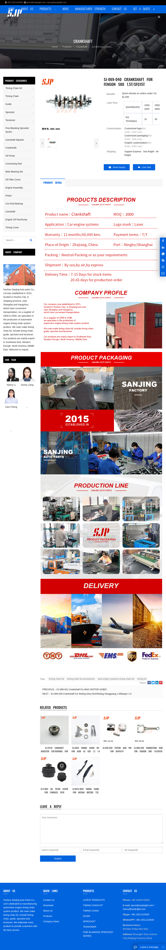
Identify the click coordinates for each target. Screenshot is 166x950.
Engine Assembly (14, 187)
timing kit (141, 678)
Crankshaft (10, 147)
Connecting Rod (13, 163)
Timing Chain (12, 96)
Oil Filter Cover (12, 179)
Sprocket (9, 112)
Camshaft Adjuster (14, 139)
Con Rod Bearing (14, 203)
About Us (48, 910)
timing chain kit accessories (81, 678)
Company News (51, 920)
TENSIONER (89, 926)
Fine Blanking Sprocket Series (17, 130)
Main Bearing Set (14, 171)
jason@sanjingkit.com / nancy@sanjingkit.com (46, 2)
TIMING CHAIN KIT (93, 904)
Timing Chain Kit (13, 88)
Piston (8, 195)
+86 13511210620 (15, 2)
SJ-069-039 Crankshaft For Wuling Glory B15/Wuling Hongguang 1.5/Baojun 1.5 (91, 693)
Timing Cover (12, 227)
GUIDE (86, 915)
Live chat (144, 167)
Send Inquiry (117, 167)
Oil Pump (10, 155)
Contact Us (48, 899)
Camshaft (10, 211)
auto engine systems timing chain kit (116, 678)
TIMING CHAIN (91, 910)
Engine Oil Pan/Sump (16, 219)
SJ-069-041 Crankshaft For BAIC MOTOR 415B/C (81, 688)
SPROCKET (89, 920)
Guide (8, 104)
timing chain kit (56, 678)
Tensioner (10, 120)
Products (47, 915)
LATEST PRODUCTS (94, 899)
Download (48, 904)
